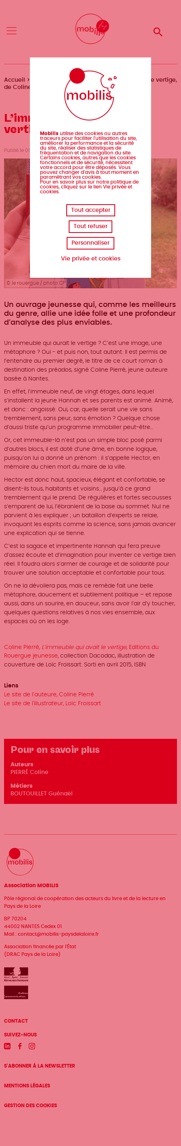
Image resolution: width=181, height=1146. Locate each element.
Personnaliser (90, 243)
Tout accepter (90, 210)
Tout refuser (90, 226)
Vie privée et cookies (90, 259)
